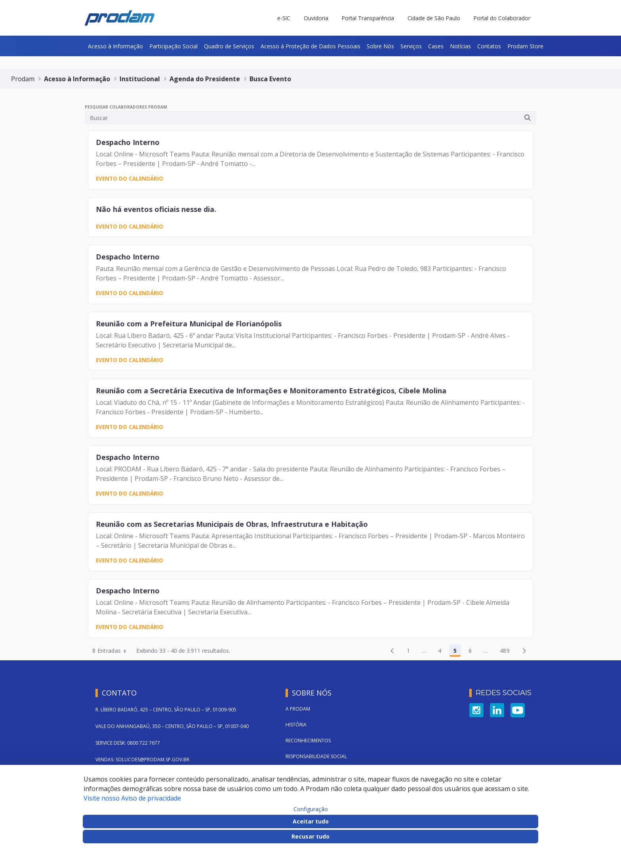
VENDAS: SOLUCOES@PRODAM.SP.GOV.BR (142, 759)
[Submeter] (527, 117)
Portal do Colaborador (502, 18)
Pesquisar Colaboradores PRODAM (126, 107)
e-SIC (283, 18)
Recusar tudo (310, 836)
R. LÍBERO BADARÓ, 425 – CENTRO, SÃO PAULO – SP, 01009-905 (165, 709)
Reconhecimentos (308, 740)
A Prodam (298, 708)
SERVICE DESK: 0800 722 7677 (127, 743)
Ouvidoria (316, 18)
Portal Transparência (368, 18)
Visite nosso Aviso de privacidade (132, 798)
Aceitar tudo (311, 821)
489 (507, 652)
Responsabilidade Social (316, 756)
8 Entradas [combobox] (111, 650)
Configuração (310, 809)
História (296, 724)
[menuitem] (115, 46)
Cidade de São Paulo (434, 18)
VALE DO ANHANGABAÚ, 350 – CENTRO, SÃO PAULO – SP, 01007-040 (172, 726)
